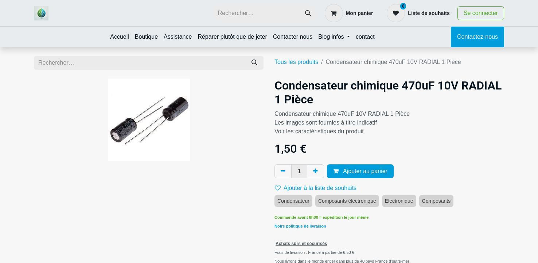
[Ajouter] (315, 171)
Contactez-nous (477, 37)
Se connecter (481, 13)
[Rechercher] (308, 13)
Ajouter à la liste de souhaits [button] (315, 188)
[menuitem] (119, 37)
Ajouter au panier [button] (360, 171)
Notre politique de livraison (300, 226)
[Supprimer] (283, 171)
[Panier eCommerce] (349, 13)
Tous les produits (296, 62)
